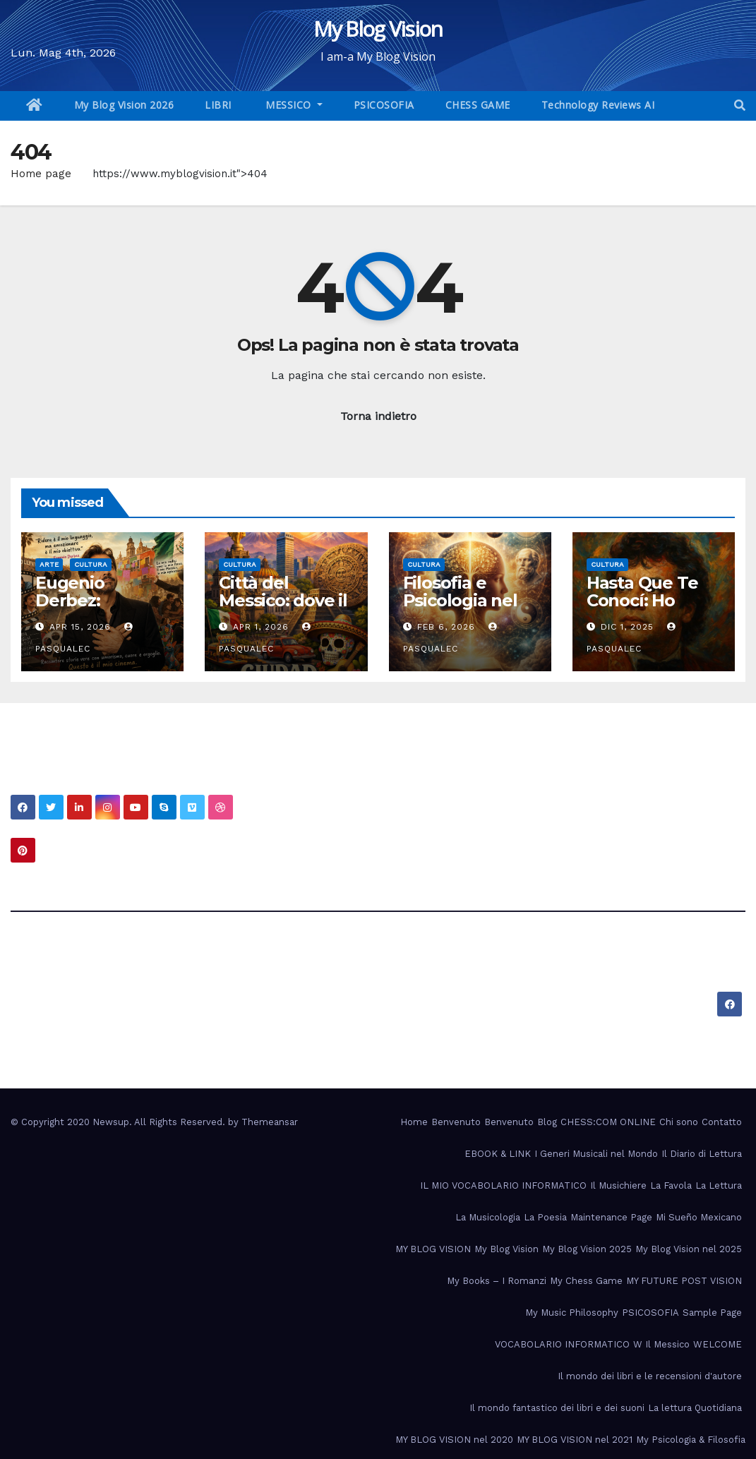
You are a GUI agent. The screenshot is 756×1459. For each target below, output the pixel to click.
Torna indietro (378, 416)
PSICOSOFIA (384, 105)
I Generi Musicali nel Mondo (596, 1153)
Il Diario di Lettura (701, 1153)
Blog (547, 1122)
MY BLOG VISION (433, 1249)
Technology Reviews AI (598, 105)
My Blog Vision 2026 (124, 105)
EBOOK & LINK (497, 1153)
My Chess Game (586, 1280)
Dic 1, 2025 (627, 627)
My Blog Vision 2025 (587, 1249)
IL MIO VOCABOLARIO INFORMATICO (503, 1185)
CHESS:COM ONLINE (608, 1122)
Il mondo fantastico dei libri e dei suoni (556, 1408)
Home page (41, 173)
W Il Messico (661, 1344)
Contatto (722, 1122)
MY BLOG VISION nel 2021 (574, 1439)
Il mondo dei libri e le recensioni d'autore (650, 1376)
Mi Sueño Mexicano (699, 1217)
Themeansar (269, 1122)
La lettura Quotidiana (695, 1408)
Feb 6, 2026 (446, 627)
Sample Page (712, 1312)
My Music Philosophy (571, 1312)
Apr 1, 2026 (261, 627)
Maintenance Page (611, 1217)
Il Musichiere (618, 1185)
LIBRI (218, 105)
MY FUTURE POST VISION (684, 1280)
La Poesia (545, 1217)
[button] (739, 105)
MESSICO (289, 105)
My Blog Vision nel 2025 (688, 1249)
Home (414, 1122)
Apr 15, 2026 (80, 627)
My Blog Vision (377, 28)
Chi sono (678, 1122)
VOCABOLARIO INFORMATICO (562, 1344)
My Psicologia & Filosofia (690, 1439)
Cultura (90, 564)
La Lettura (718, 1185)
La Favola (671, 1185)
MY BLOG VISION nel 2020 (454, 1439)
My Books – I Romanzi (496, 1280)
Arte (49, 564)
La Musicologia (487, 1217)
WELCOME (717, 1344)
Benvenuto (456, 1122)
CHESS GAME (477, 105)
